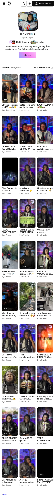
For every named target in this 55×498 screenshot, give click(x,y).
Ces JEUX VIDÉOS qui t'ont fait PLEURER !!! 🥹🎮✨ (45, 272)
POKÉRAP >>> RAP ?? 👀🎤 (8, 272)
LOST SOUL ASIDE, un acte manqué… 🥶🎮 (44, 147)
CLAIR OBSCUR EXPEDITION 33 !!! (9, 439)
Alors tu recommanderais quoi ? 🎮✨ (27, 481)
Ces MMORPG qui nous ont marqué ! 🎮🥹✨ (9, 481)
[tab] (6, 68)
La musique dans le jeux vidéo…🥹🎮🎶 (45, 397)
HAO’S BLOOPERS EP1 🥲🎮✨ (9, 231)
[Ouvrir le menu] (4, 3)
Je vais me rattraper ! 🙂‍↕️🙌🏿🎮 (27, 189)
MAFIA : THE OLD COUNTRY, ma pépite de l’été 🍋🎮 (27, 147)
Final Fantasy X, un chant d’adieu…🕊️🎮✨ (10, 189)
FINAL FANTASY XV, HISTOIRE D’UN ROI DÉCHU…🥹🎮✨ (45, 481)
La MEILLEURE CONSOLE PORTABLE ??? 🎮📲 (27, 397)
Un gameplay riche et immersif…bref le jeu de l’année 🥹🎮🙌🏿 (45, 231)
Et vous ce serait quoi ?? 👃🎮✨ (10, 106)
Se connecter (43, 3)
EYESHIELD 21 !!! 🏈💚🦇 (45, 106)
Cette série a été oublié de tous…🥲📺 (27, 106)
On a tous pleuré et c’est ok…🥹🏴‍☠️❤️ (45, 189)
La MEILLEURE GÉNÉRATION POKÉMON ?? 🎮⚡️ (27, 231)
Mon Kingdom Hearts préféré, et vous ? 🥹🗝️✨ (9, 314)
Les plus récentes (43, 67)
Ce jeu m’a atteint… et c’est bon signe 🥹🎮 (10, 356)
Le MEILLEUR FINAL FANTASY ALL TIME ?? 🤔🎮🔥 (45, 356)
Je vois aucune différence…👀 (44, 314)
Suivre (27, 55)
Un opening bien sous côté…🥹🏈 (27, 314)
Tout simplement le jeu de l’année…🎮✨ (27, 356)
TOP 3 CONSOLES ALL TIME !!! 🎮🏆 (45, 439)
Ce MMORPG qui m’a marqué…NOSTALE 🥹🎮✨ (27, 439)
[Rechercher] (24, 3)
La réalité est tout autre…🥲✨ (8, 397)
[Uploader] (30, 3)
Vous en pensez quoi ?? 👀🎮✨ (27, 272)
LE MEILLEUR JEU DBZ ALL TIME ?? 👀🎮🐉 (9, 147)
